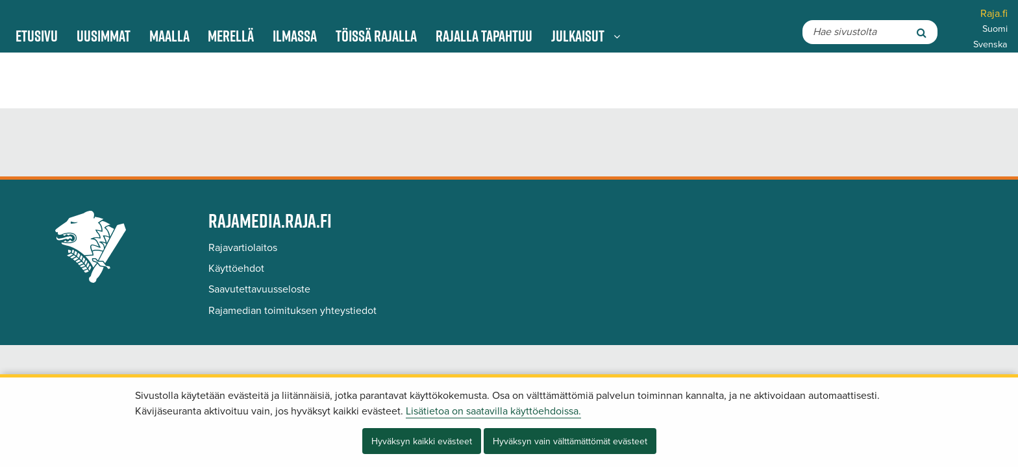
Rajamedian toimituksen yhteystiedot (292, 310)
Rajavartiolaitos (242, 247)
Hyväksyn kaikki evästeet (421, 441)
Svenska (990, 44)
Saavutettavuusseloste (259, 289)
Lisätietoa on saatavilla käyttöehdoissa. (493, 411)
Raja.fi (994, 13)
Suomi (995, 28)
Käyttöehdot (236, 268)
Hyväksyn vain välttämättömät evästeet (570, 441)
